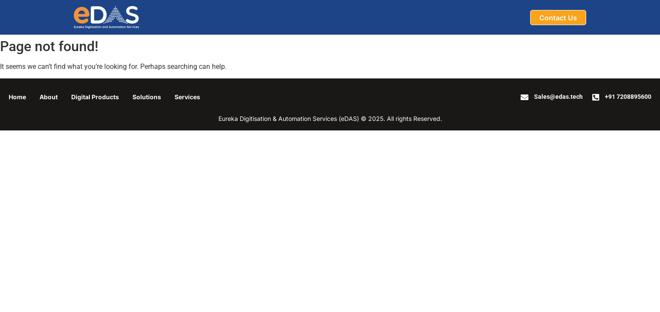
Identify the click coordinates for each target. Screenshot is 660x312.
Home (17, 97)
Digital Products (95, 97)
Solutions (146, 97)
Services (187, 97)
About (49, 97)
